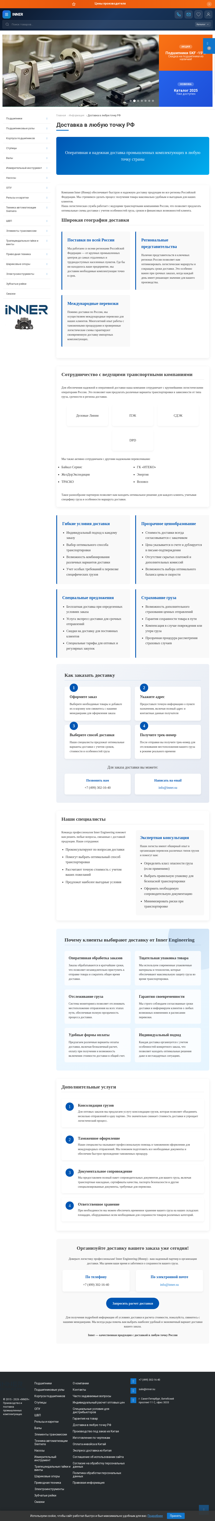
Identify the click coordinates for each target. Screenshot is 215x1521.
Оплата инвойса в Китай (89, 1444)
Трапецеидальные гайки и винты (26, 242)
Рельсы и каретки (26, 197)
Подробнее (155, 1515)
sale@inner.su (147, 1389)
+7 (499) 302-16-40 (149, 1379)
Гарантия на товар (85, 1418)
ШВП (26, 220)
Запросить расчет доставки (132, 1303)
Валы (26, 158)
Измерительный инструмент (26, 167)
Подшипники (26, 118)
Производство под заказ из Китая (96, 1431)
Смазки (10, 293)
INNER (17, 14)
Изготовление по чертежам (91, 1437)
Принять (176, 1515)
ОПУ (26, 187)
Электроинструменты (26, 273)
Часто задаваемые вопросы (92, 1396)
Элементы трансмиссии (26, 230)
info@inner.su (168, 787)
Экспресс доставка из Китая (92, 1450)
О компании (81, 1383)
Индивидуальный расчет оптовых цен (99, 1402)
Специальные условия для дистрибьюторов (91, 1410)
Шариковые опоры (26, 264)
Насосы (26, 177)
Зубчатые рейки (16, 283)
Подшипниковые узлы (26, 128)
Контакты (79, 1389)
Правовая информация (89, 1482)
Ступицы (26, 148)
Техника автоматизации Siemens (26, 209)
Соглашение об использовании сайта (98, 1457)
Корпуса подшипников (26, 138)
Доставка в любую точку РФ (92, 1425)
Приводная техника (26, 254)
